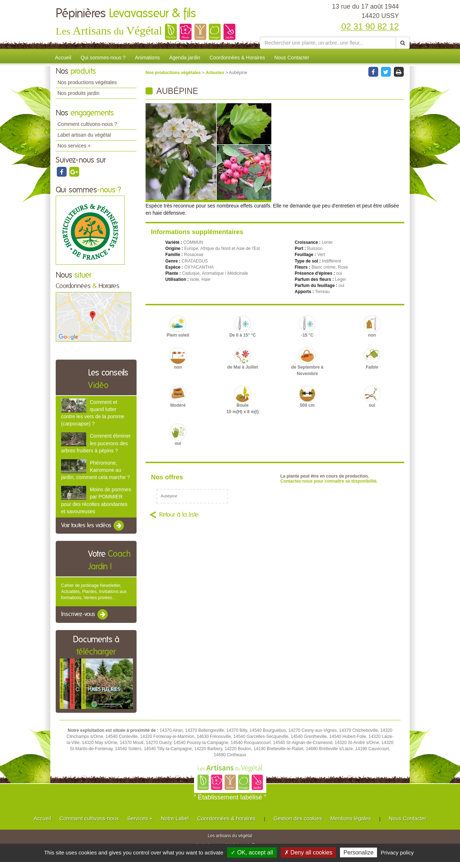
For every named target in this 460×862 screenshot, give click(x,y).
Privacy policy (397, 852)
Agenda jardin (184, 57)
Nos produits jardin (79, 93)
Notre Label (175, 818)
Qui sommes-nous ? (102, 57)
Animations (147, 57)
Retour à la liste (179, 515)
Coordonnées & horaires (226, 818)
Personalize (359, 852)
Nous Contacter (291, 57)
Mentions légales (351, 818)
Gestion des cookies (297, 818)
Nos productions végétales (87, 82)
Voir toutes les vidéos (93, 526)
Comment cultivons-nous (89, 818)
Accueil (63, 57)
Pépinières (126, 14)
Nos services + (74, 146)
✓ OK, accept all (252, 852)
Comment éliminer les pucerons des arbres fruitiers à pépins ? (96, 443)
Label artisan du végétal (84, 135)
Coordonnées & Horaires (237, 57)
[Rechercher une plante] (328, 43)
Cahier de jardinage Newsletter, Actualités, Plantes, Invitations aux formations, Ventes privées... (93, 591)
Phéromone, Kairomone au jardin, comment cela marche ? (95, 470)
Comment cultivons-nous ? (87, 124)
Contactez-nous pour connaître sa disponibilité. (329, 481)
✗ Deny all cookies (308, 852)
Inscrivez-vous (85, 614)
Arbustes (215, 72)
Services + (139, 818)
